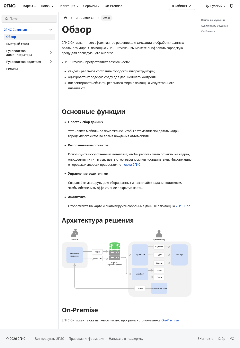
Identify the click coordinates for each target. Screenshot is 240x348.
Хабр (221, 338)
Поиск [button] (45, 6)
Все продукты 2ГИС (49, 338)
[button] (28, 30)
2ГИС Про (183, 206)
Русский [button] (214, 6)
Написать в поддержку (126, 338)
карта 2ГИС (131, 164)
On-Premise (113, 6)
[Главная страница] (65, 18)
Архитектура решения (214, 25)
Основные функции (213, 20)
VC (232, 338)
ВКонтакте (205, 338)
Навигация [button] (66, 6)
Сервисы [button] (90, 6)
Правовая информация (86, 338)
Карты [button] (28, 6)
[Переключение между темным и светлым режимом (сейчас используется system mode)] (231, 6)
